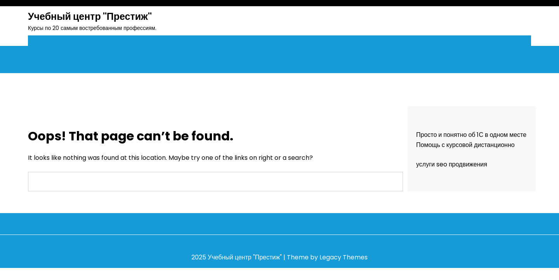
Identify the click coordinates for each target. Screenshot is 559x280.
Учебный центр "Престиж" (90, 16)
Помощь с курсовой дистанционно (465, 144)
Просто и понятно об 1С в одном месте (471, 134)
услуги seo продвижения (451, 164)
